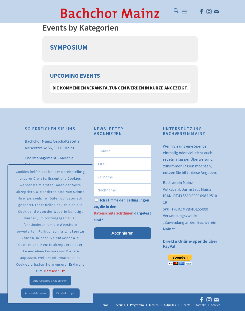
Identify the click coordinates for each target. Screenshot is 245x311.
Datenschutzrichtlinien (113, 213)
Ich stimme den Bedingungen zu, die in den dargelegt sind (122, 210)
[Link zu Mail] (216, 11)
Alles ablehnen (35, 293)
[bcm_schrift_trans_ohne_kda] (110, 11)
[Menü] (184, 11)
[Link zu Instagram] (209, 11)
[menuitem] (173, 11)
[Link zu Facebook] (201, 11)
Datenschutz (54, 271)
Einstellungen (66, 293)
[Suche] (173, 11)
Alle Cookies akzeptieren (50, 280)
